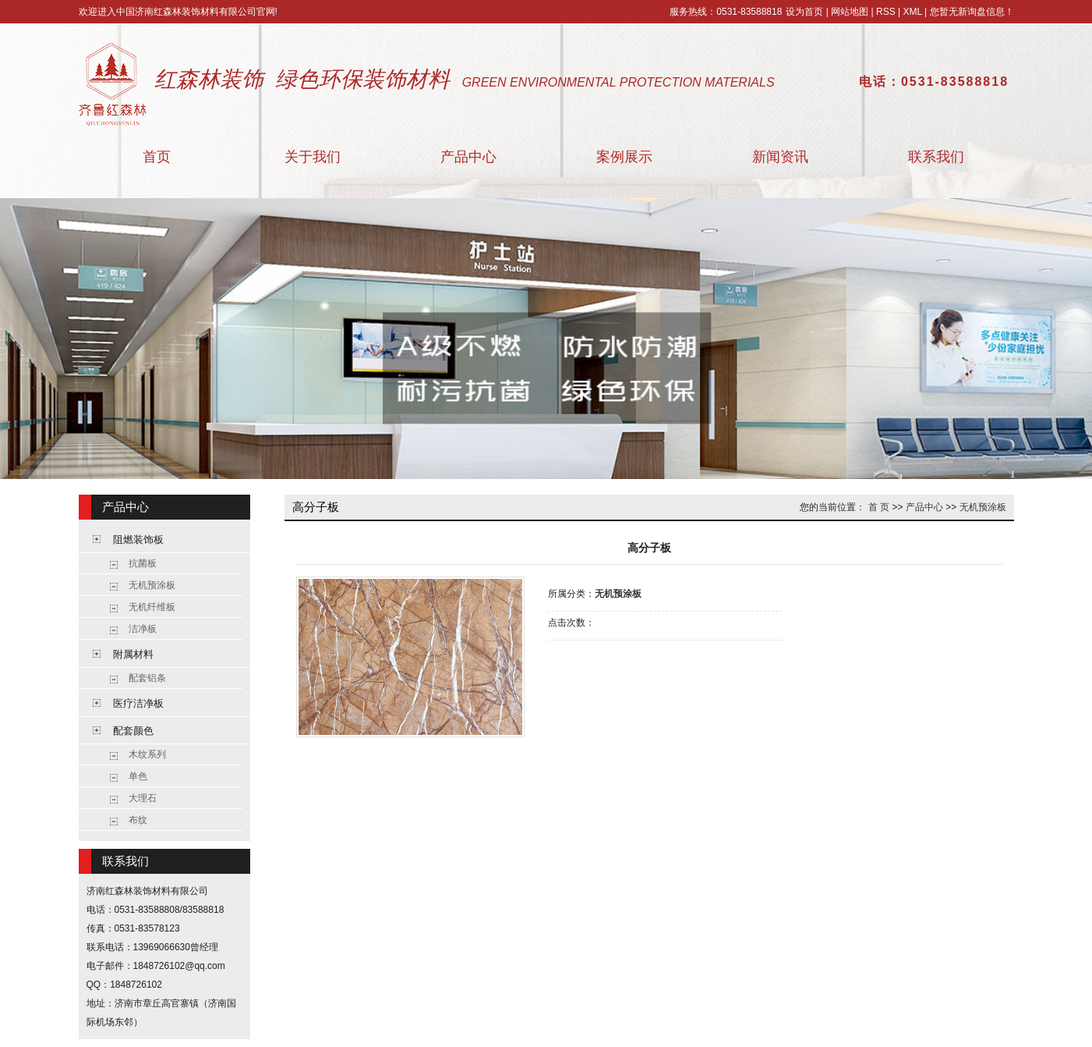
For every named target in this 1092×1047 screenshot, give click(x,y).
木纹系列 (147, 754)
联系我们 (936, 157)
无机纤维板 (152, 607)
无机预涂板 (152, 585)
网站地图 (849, 11)
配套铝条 (147, 678)
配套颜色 (133, 730)
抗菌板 (143, 563)
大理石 (143, 798)
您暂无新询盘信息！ (972, 11)
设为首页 (804, 11)
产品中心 (468, 157)
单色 (138, 776)
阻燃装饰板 (138, 539)
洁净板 (143, 628)
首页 (157, 157)
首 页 (878, 507)
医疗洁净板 (138, 703)
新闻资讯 (780, 157)
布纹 (138, 820)
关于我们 (312, 157)
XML (912, 11)
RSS (886, 11)
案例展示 (624, 157)
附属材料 (133, 654)
